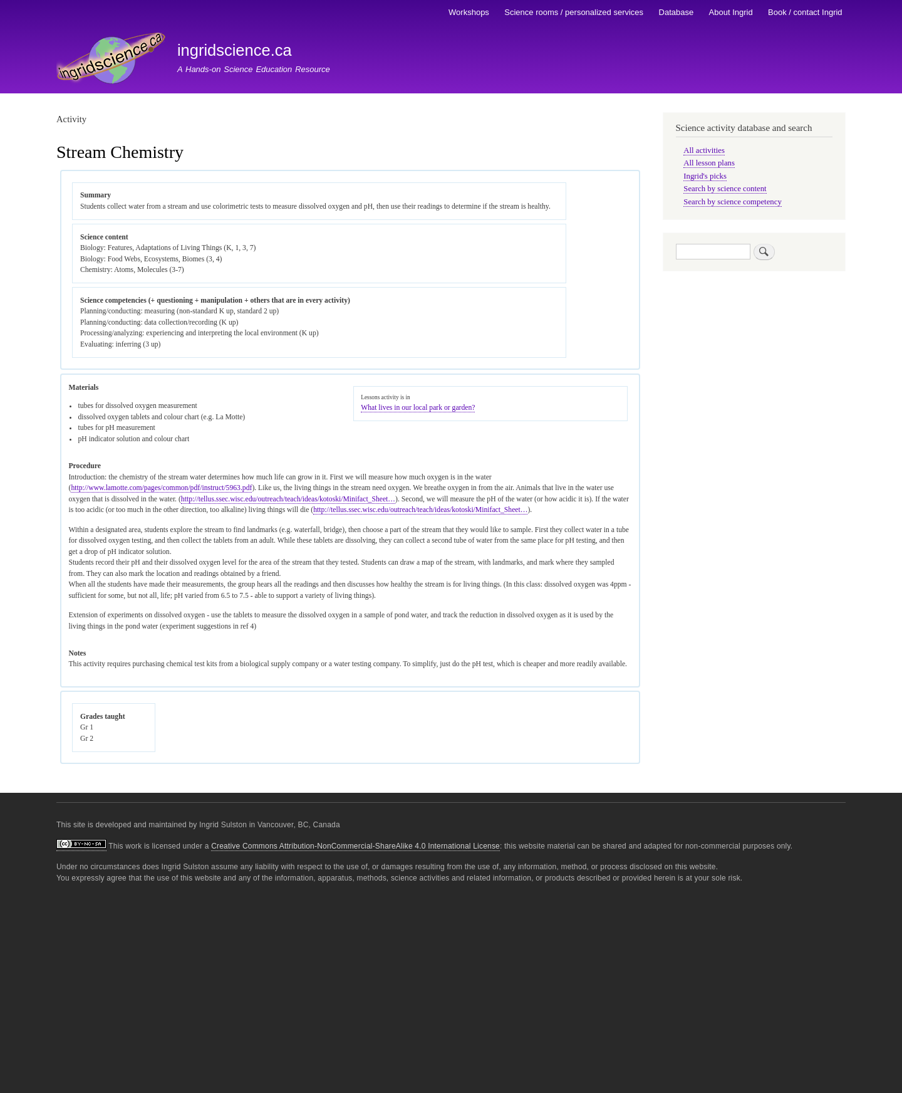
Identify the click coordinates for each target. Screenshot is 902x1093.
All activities (704, 150)
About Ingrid (731, 12)
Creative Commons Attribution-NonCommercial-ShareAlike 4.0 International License (355, 846)
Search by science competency (732, 201)
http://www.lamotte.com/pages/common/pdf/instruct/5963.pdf (161, 488)
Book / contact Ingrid (805, 12)
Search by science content (724, 188)
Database (676, 12)
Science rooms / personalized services (573, 12)
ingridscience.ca (234, 50)
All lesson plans (709, 163)
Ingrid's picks (705, 176)
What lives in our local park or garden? (418, 408)
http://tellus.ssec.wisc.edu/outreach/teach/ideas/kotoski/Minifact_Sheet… (288, 499)
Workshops (468, 12)
